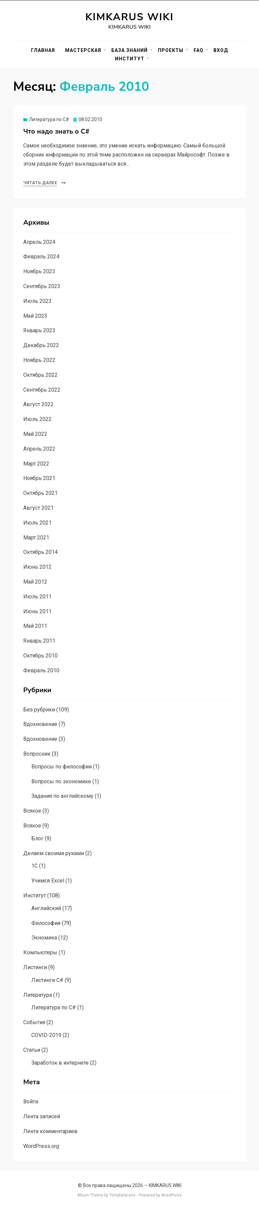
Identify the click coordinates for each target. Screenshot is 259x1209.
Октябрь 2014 (40, 552)
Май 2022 (35, 434)
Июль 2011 (37, 596)
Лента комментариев (50, 1131)
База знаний (129, 50)
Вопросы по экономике (61, 781)
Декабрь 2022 (41, 345)
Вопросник (37, 754)
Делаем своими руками (53, 853)
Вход (220, 50)
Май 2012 (35, 582)
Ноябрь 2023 (39, 271)
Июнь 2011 (37, 611)
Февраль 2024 (41, 257)
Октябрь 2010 (40, 655)
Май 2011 (35, 626)
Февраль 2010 (41, 670)
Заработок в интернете (60, 1063)
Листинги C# (47, 980)
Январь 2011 (39, 641)
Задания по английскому (62, 796)
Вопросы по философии (61, 766)
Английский (46, 908)
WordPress (171, 1195)
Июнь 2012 (37, 567)
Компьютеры (40, 952)
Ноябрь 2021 (39, 478)
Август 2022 (38, 404)
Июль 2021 (37, 522)
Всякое (32, 811)
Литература (37, 995)
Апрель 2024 (39, 242)
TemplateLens (122, 1195)
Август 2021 (38, 508)
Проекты (170, 50)
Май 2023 (35, 316)
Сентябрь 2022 (41, 390)
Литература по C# (49, 119)
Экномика (44, 937)
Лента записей (41, 1116)
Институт (129, 58)
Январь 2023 (39, 330)
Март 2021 (36, 537)
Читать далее (40, 182)
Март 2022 (36, 463)
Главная (43, 50)
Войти (30, 1101)
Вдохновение (40, 724)
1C (34, 866)
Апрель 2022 (39, 449)
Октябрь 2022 (40, 375)
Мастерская (83, 50)
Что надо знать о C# (56, 131)
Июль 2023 (37, 301)
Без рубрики (39, 709)
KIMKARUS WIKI (129, 17)
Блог (37, 838)
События (34, 1022)
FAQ (198, 50)
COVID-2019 (46, 1035)
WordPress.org (41, 1146)
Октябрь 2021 (40, 493)
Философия (45, 923)
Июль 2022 (37, 419)
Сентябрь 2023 (41, 286)
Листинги (35, 967)
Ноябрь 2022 (39, 360)
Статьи (31, 1050)
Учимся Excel (47, 880)
